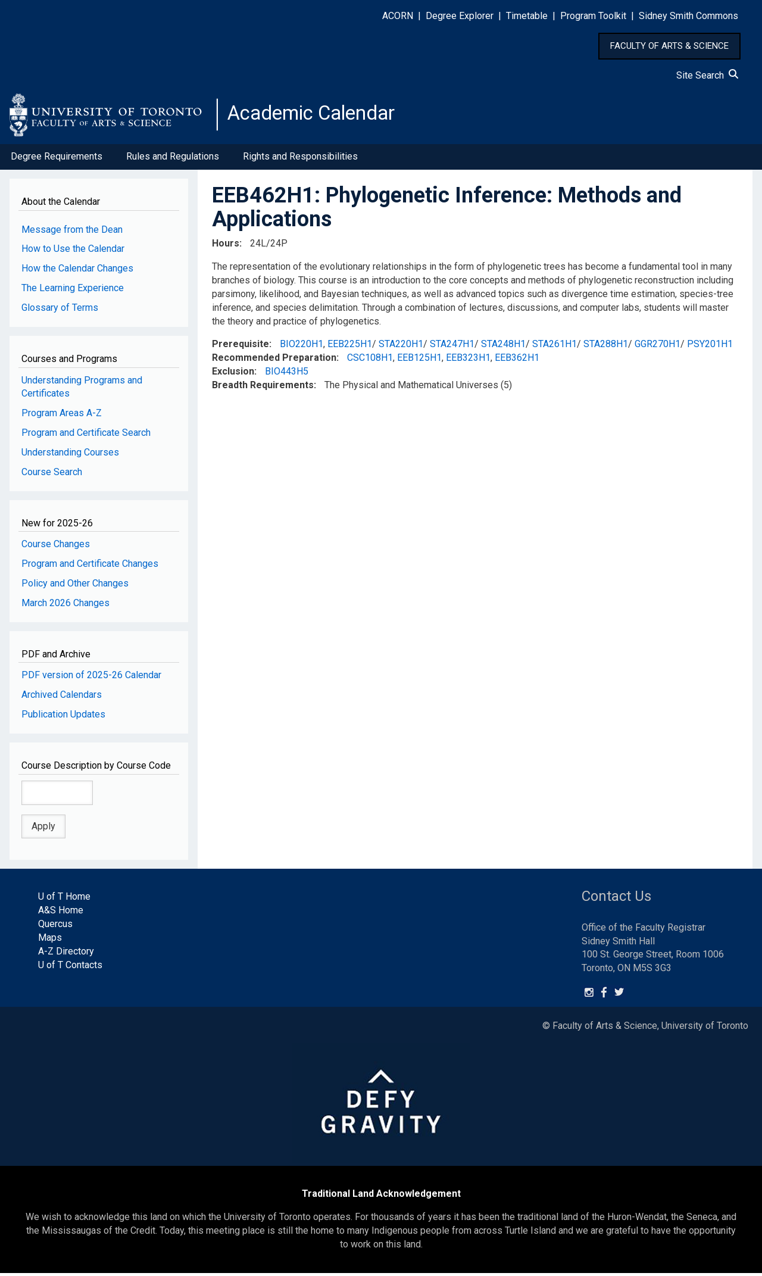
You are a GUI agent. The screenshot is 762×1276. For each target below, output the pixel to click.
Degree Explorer (460, 15)
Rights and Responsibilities (300, 160)
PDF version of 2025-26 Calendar (91, 678)
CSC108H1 (370, 361)
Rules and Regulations (172, 160)
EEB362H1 (517, 361)
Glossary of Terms (59, 311)
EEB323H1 (468, 361)
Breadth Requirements (263, 388)
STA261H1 (554, 347)
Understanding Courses (70, 455)
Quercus (55, 927)
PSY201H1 (710, 347)
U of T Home (64, 900)
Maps (50, 941)
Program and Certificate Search (86, 436)
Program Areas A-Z (61, 416)
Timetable (527, 15)
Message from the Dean (72, 232)
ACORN (397, 15)
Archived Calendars (61, 698)
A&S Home (60, 913)
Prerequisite (240, 347)
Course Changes (55, 547)
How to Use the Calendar (72, 252)
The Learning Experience (72, 291)
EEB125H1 (419, 361)
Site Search (707, 75)
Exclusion (233, 374)
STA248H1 (503, 347)
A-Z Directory (66, 954)
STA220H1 (401, 347)
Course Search (51, 475)
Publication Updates (63, 717)
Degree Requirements (56, 160)
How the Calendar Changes (77, 271)
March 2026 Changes (65, 606)
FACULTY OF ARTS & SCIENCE (669, 45)
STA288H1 (605, 347)
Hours (225, 246)
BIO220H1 (301, 347)
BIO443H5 (286, 374)
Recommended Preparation (274, 361)
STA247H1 (452, 347)
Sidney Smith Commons (688, 15)
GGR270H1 (657, 347)
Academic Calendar (320, 116)
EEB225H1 (349, 347)
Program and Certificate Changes (89, 567)
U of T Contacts (70, 968)
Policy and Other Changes (75, 586)
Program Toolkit (593, 15)
